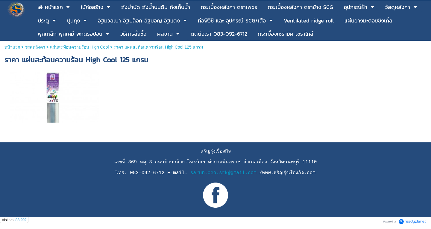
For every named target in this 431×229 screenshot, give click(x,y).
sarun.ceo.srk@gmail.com (223, 173)
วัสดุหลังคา (35, 47)
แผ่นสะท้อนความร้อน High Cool (79, 47)
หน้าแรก (12, 47)
